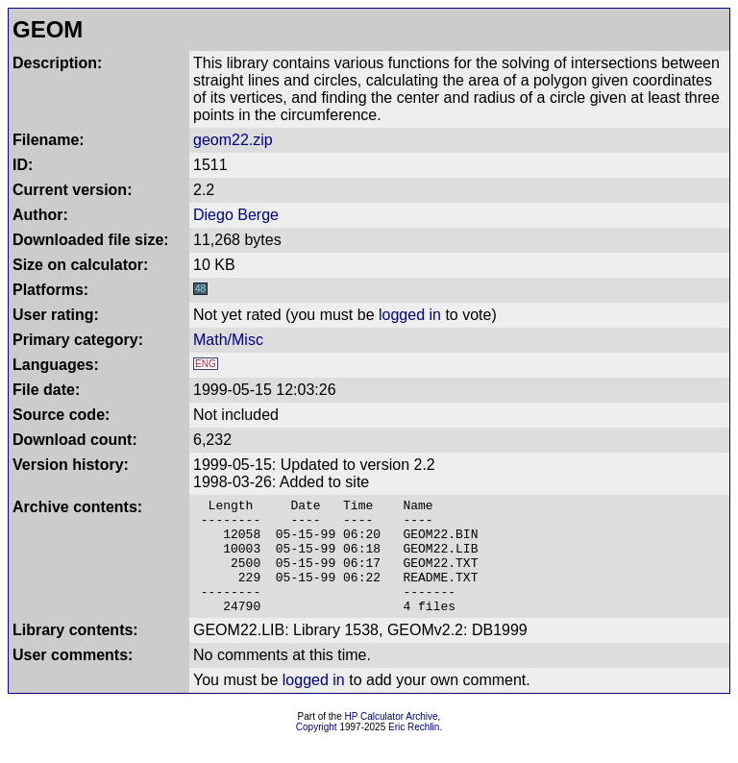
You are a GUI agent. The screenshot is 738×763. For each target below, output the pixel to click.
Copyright (316, 750)
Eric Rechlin (413, 750)
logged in (410, 315)
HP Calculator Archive (391, 739)
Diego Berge (236, 215)
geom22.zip (233, 140)
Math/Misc (228, 340)
